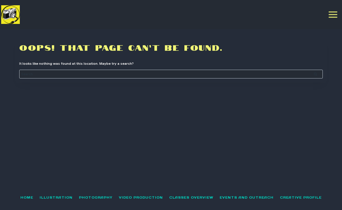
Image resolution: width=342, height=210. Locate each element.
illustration (56, 197)
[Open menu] (333, 14)
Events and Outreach (247, 197)
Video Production (141, 197)
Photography (95, 197)
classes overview (191, 197)
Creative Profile (301, 197)
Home (26, 197)
